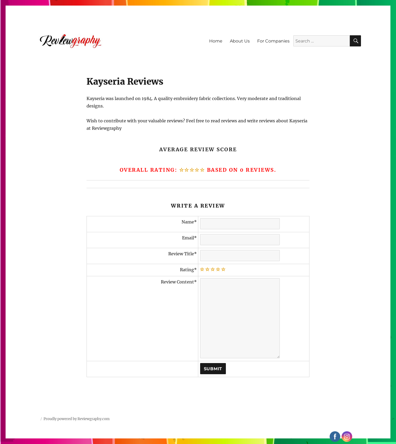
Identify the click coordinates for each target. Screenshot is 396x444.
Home (215, 41)
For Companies (273, 41)
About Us (240, 41)
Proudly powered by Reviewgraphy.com (77, 419)
